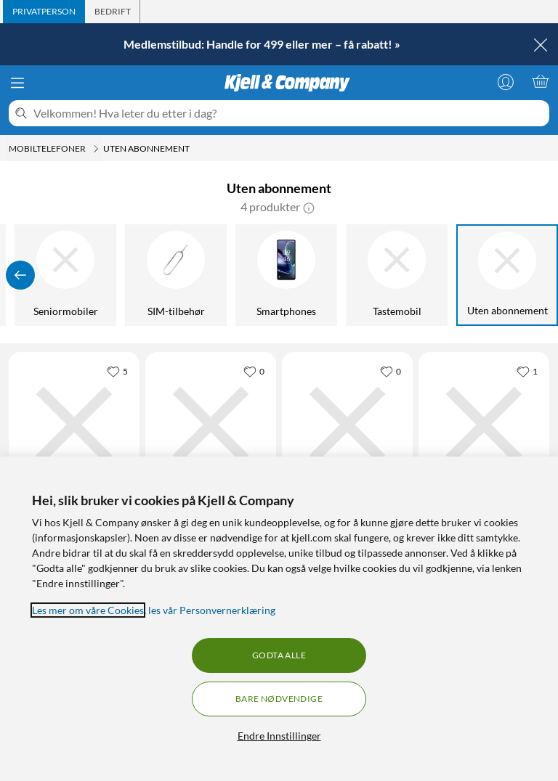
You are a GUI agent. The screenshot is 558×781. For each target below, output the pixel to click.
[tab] (44, 11)
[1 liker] (527, 371)
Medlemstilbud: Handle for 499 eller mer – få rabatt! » (262, 44)
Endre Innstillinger (279, 735)
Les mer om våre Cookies (88, 610)
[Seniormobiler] (66, 275)
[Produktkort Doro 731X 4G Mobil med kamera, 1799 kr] (483, 424)
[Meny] (17, 82)
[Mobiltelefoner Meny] (96, 148)
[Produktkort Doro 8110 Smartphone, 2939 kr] (210, 424)
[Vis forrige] (20, 275)
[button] (309, 207)
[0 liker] (253, 371)
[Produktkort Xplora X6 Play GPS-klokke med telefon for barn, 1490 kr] (74, 424)
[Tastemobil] (397, 275)
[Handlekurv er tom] (540, 81)
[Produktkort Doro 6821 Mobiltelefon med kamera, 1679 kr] (347, 424)
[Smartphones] (287, 275)
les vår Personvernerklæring (211, 610)
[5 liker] (117, 371)
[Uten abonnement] (507, 275)
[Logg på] (505, 81)
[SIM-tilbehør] (176, 275)
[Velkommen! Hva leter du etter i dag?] (288, 113)
